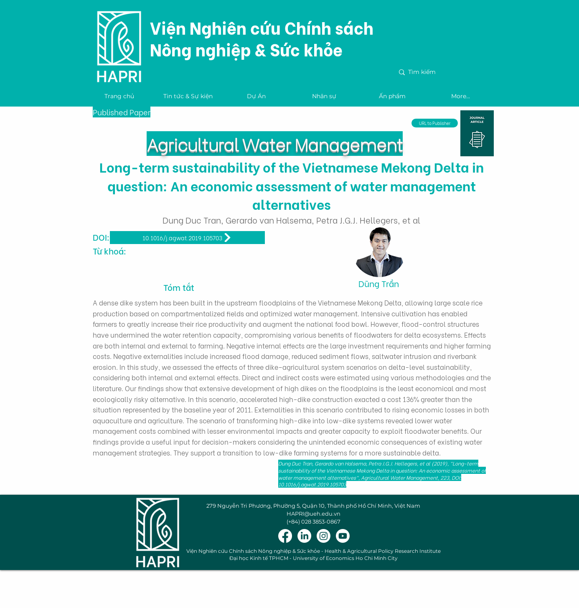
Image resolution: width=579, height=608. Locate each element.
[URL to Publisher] (434, 123)
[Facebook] (285, 536)
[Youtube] (343, 536)
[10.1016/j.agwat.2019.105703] (187, 237)
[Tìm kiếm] (442, 72)
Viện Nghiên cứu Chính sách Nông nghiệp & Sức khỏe (261, 38)
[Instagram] (323, 536)
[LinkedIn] (304, 536)
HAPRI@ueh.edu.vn (313, 513)
